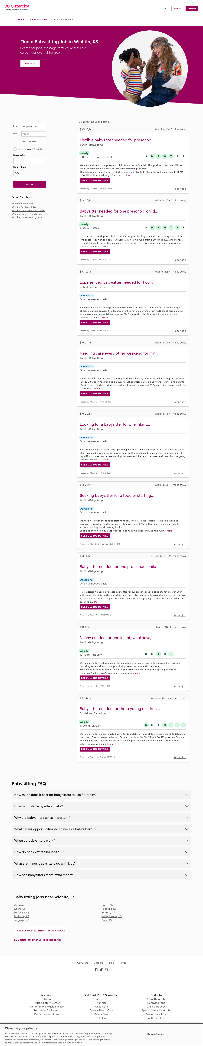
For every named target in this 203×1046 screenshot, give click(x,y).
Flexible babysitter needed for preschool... (118, 140)
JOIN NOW (30, 63)
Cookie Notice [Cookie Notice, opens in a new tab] (74, 1042)
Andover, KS (21, 904)
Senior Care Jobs (156, 1014)
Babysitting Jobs (38, 19)
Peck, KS (107, 920)
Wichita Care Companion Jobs (28, 210)
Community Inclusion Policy (47, 1006)
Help (165, 8)
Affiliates (47, 998)
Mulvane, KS (21, 916)
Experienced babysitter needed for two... (116, 282)
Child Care (101, 1006)
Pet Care (101, 1017)
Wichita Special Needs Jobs (27, 214)
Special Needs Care (101, 1010)
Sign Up (192, 8)
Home (21, 19)
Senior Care (101, 1014)
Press (123, 962)
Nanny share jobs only (30, 149)
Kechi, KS (20, 908)
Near (15, 133)
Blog (111, 962)
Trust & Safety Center (47, 1002)
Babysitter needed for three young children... (120, 708)
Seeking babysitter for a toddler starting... (117, 495)
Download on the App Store (101, 983)
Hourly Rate (19, 166)
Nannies (101, 1002)
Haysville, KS (21, 912)
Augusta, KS (21, 920)
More (128, 175)
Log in (177, 8)
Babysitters (101, 998)
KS (53, 19)
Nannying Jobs (156, 1002)
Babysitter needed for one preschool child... (119, 211)
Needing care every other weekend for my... (119, 353)
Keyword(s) (19, 155)
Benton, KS (108, 912)
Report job (180, 188)
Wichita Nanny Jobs (22, 203)
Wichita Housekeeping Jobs (27, 217)
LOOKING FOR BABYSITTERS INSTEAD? (37, 939)
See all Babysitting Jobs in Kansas (41, 930)
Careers (98, 962)
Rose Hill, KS (109, 908)
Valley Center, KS (112, 916)
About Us (82, 962)
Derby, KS (107, 904)
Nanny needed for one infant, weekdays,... (117, 637)
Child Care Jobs (156, 1006)
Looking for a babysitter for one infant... (115, 424)
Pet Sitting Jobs (156, 1017)
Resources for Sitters (46, 1014)
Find (15, 126)
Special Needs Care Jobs (156, 1010)
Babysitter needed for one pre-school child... (120, 566)
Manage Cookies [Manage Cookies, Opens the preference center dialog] (155, 1034)
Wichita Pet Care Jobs (24, 207)
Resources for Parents (47, 1010)
